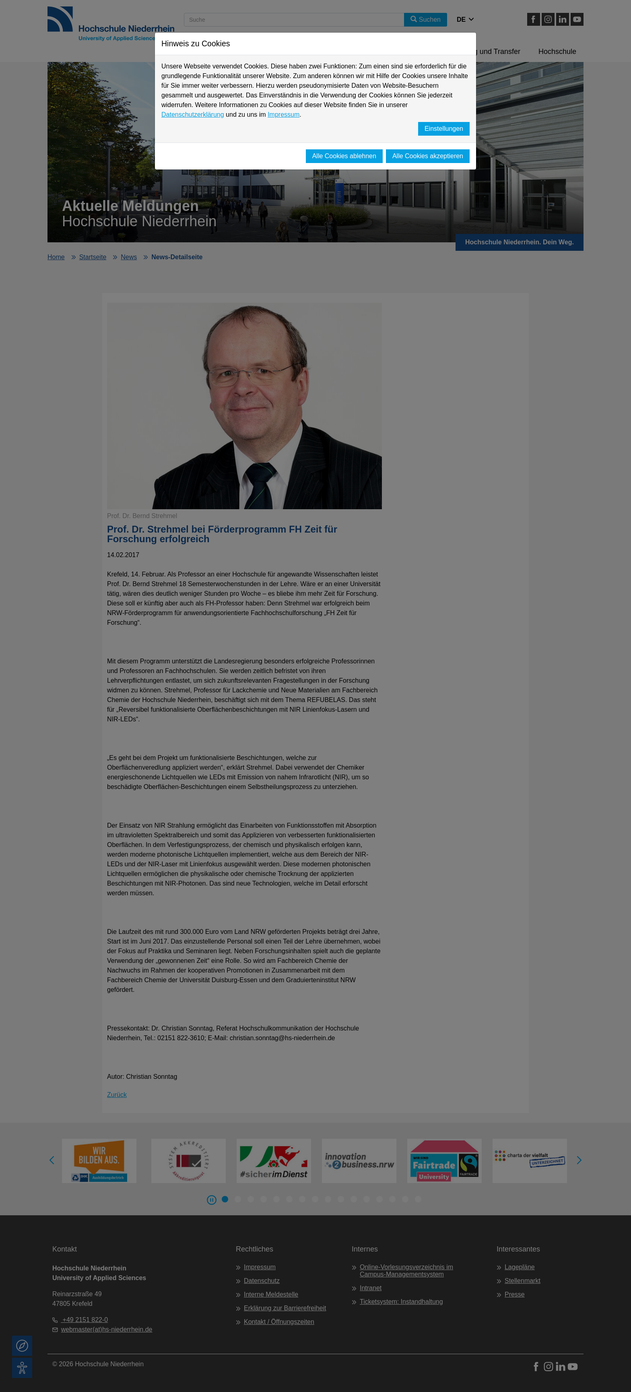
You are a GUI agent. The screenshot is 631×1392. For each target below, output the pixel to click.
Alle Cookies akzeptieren (427, 156)
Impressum (283, 114)
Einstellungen (444, 128)
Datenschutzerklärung (192, 114)
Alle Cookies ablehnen (344, 156)
